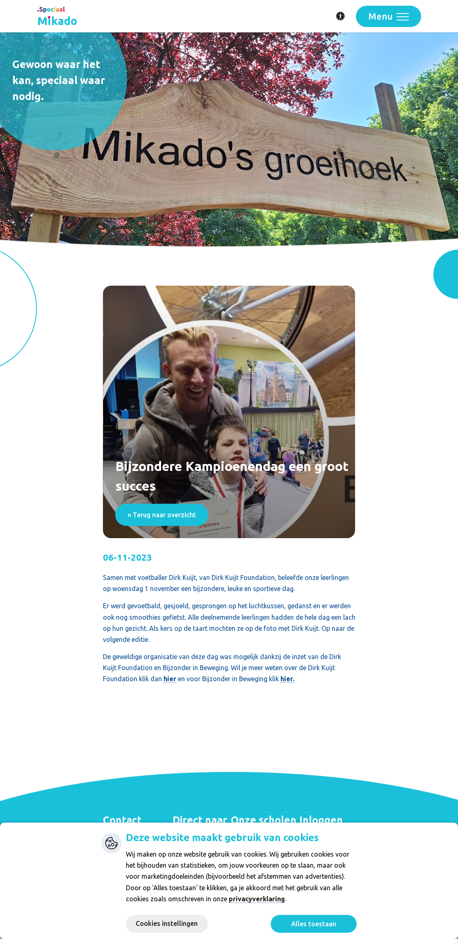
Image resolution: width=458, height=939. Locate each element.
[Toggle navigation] (388, 16)
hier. (287, 678)
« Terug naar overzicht (162, 514)
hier (170, 678)
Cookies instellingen (167, 923)
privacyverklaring (257, 899)
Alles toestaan (313, 924)
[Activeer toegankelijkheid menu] (341, 16)
